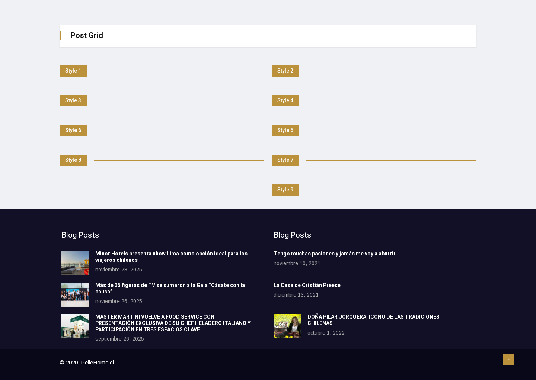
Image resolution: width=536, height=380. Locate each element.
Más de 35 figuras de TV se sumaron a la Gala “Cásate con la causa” (170, 288)
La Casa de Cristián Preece (307, 285)
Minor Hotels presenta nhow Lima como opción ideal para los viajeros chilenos (171, 257)
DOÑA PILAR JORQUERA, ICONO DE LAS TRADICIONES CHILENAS (373, 320)
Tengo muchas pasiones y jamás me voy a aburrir (335, 254)
